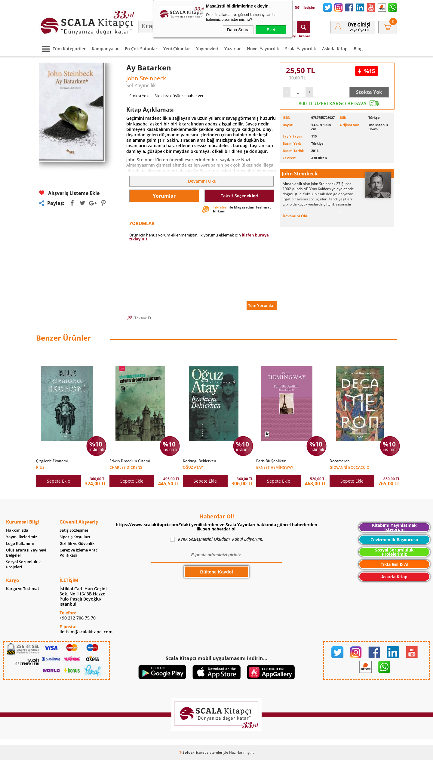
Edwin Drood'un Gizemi (129, 461)
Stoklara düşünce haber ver (179, 95)
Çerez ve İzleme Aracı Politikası (79, 553)
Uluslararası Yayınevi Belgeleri (26, 553)
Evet (271, 29)
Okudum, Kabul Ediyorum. (216, 539)
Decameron (340, 461)
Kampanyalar (105, 48)
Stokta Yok (369, 92)
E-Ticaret (198, 752)
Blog (358, 48)
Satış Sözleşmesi (75, 530)
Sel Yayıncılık (141, 85)
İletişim (305, 7)
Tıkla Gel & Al (394, 564)
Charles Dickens (125, 467)
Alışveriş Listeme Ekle (69, 193)
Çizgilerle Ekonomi (52, 461)
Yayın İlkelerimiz (21, 536)
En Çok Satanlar (141, 48)
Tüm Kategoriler (62, 48)
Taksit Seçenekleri (239, 196)
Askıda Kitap (335, 48)
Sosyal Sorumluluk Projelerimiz (394, 552)
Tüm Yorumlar (261, 305)
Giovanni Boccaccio (349, 467)
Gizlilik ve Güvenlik (77, 543)
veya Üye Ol (359, 30)
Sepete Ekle (58, 481)
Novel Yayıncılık (263, 48)
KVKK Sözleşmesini (195, 539)
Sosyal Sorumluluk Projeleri (23, 564)
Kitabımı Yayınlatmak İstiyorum (394, 527)
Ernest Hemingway (274, 467)
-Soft (185, 752)
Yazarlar (232, 48)
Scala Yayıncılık (300, 48)
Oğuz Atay (193, 467)
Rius (40, 467)
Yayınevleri (207, 48)
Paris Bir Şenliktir (271, 461)
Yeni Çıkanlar (176, 48)
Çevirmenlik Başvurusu (394, 539)
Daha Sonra (238, 29)
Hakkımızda (17, 530)
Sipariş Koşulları (75, 536)
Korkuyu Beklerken (199, 461)
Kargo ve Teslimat (22, 588)
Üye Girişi (359, 25)
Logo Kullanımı (20, 543)
